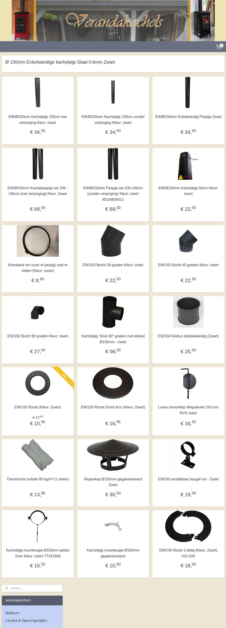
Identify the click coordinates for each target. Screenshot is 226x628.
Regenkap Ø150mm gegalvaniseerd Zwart (145, 511)
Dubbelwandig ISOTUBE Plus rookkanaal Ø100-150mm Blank (31, 197)
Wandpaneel (15, 138)
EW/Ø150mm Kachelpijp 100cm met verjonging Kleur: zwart (91, 122)
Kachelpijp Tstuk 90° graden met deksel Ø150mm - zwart (145, 359)
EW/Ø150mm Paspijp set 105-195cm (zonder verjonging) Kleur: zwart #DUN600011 (145, 202)
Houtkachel (14, 149)
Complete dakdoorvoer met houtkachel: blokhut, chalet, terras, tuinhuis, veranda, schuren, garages (28, 124)
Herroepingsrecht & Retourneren (22, 476)
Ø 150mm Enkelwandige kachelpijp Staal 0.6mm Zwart (32, 373)
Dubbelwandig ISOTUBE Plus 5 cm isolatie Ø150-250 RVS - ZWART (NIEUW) (30, 312)
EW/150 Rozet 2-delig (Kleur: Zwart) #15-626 (199, 582)
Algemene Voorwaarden (25, 466)
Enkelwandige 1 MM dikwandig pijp (25, 348)
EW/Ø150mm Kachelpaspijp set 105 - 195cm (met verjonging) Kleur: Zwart (91, 202)
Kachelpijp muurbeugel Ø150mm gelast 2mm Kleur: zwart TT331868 (91, 585)
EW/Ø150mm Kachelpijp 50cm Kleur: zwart (199, 196)
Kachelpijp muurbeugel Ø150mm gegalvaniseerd (145, 582)
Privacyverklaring (20, 497)
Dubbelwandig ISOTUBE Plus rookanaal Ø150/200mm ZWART (28, 238)
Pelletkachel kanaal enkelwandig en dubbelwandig (30, 399)
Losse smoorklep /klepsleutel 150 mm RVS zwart (199, 436)
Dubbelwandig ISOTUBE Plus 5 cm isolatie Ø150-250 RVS (30, 298)
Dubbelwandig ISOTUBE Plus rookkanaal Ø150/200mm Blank (31, 225)
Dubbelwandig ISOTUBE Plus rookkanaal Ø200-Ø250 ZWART (31, 287)
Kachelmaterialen (20, 452)
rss (108, 619)
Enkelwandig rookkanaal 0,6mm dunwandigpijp (29, 360)
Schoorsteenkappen (21, 414)
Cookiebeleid (16, 504)
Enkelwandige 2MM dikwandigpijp (25, 337)
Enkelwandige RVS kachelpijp (33, 385)
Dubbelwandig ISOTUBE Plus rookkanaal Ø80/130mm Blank (30, 170)
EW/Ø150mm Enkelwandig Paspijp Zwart (199, 120)
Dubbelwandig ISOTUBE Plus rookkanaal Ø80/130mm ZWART (28, 184)
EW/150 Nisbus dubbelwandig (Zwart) (199, 356)
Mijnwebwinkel (158, 619)
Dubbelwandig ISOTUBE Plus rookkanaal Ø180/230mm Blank (31, 252)
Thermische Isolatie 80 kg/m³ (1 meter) (91, 511)
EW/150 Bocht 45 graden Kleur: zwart (199, 279)
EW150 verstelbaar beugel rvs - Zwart (199, 511)
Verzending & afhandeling (27, 485)
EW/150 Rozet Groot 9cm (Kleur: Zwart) (145, 433)
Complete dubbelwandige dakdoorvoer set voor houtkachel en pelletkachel (27, 106)
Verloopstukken (18, 422)
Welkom (12, 83)
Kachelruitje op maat (22, 445)
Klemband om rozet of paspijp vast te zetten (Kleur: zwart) (91, 282)
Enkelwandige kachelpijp (25, 327)
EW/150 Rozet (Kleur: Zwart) (91, 433)
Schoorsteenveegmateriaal (27, 433)
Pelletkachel (15, 157)
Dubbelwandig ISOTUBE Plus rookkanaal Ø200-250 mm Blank (31, 275)
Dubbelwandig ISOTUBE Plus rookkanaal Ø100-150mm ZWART (28, 211)
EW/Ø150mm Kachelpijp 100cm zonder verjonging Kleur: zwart (145, 122)
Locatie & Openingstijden (26, 91)
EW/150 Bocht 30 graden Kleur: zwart (145, 279)
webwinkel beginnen (123, 619)
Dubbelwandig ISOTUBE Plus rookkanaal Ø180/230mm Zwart (31, 263)
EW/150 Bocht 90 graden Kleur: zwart (91, 356)
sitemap (100, 619)
